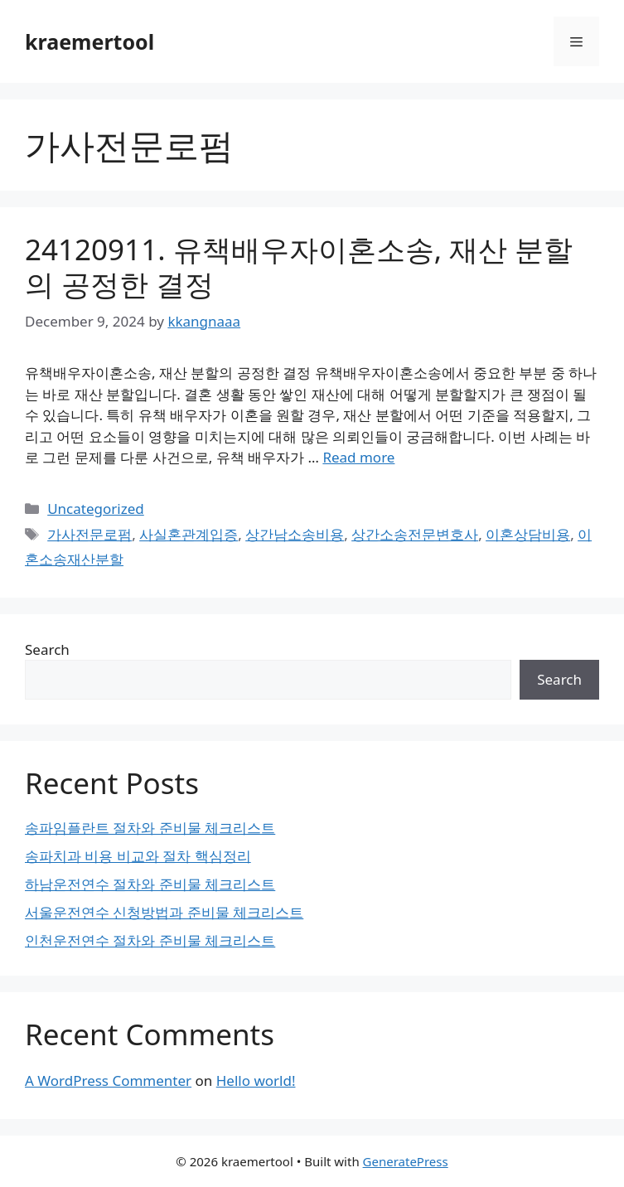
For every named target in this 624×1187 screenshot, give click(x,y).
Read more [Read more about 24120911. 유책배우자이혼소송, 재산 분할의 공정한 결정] (358, 457)
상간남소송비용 (294, 534)
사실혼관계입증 (188, 534)
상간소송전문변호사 (414, 534)
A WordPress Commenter (108, 1080)
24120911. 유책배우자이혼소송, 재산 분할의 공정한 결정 (299, 266)
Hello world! (256, 1080)
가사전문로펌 (89, 534)
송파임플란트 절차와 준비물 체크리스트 (150, 827)
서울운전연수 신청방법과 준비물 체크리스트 (164, 912)
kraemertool (89, 41)
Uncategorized (95, 508)
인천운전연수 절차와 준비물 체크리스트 (150, 940)
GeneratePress (405, 1161)
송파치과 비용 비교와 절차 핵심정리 (138, 855)
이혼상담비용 (528, 534)
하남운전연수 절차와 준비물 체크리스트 (150, 884)
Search (47, 649)
